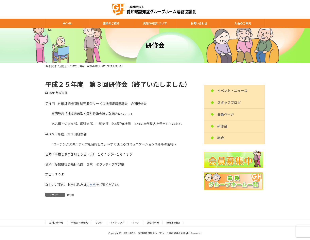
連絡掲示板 (153, 222)
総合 (220, 138)
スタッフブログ (229, 102)
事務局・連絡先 (79, 222)
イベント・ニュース (232, 91)
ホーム (135, 222)
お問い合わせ (56, 222)
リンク (98, 222)
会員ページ (225, 114)
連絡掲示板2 (173, 222)
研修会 (70, 194)
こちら (91, 184)
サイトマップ (117, 222)
